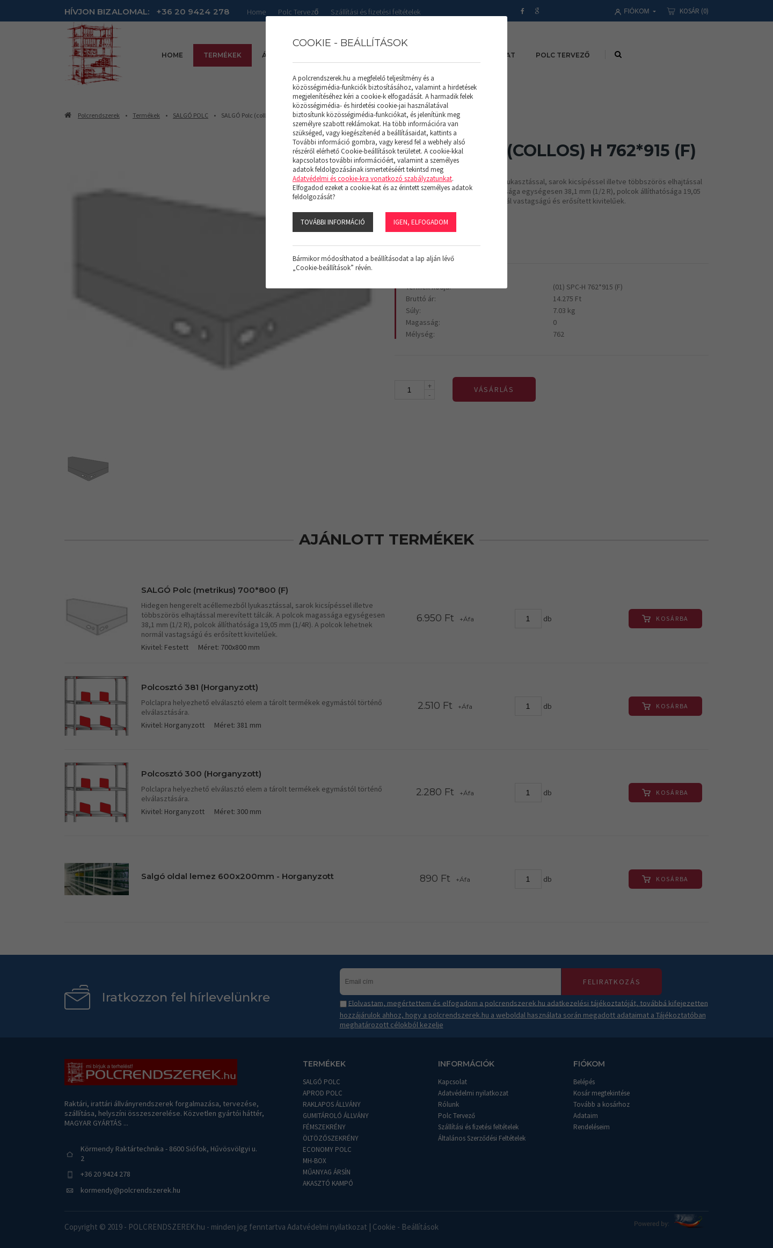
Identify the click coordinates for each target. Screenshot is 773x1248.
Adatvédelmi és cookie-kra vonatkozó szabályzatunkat (372, 178)
